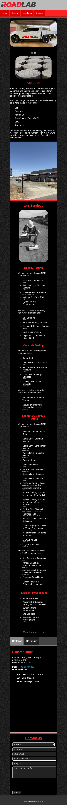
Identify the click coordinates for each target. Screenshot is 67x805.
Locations (27, 13)
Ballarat (17, 641)
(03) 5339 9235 (27, 667)
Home (4, 13)
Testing (15, 13)
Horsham (31, 641)
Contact (39, 13)
